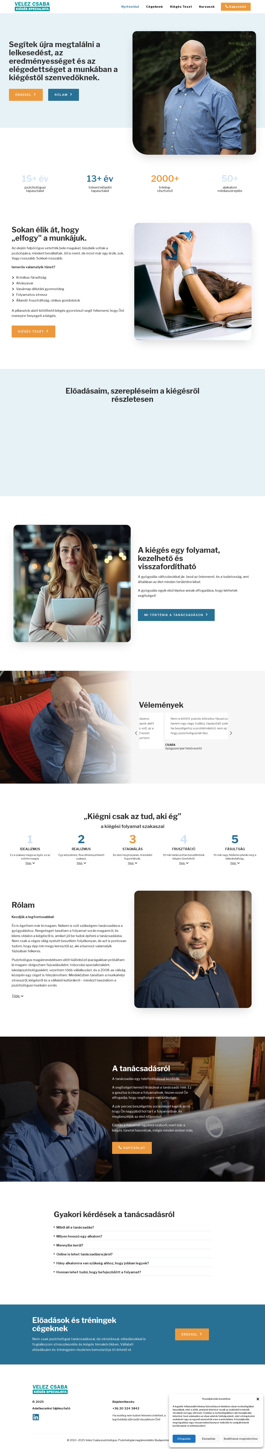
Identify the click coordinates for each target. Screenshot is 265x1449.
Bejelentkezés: (123, 1402)
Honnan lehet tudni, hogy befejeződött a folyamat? (98, 1272)
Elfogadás (184, 1438)
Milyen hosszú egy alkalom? (79, 1236)
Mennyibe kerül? (69, 1245)
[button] (258, 1399)
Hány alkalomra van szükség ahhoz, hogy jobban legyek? (102, 1263)
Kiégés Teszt (181, 6)
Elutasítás (208, 1438)
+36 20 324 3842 (125, 1408)
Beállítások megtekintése (241, 1438)
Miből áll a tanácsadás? (75, 1227)
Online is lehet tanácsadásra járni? (84, 1254)
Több (30, 863)
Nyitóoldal (130, 6)
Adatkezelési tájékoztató (51, 1408)
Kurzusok (207, 6)
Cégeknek (154, 6)
